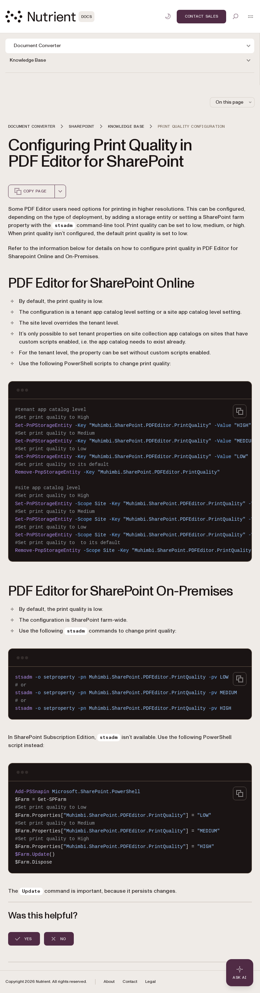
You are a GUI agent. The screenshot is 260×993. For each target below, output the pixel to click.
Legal (150, 982)
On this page (234, 102)
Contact (130, 982)
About (109, 982)
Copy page (30, 191)
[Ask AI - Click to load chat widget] (239, 972)
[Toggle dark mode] (168, 16)
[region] (130, 480)
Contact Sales (201, 16)
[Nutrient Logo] (49, 17)
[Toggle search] (235, 16)
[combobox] (60, 191)
